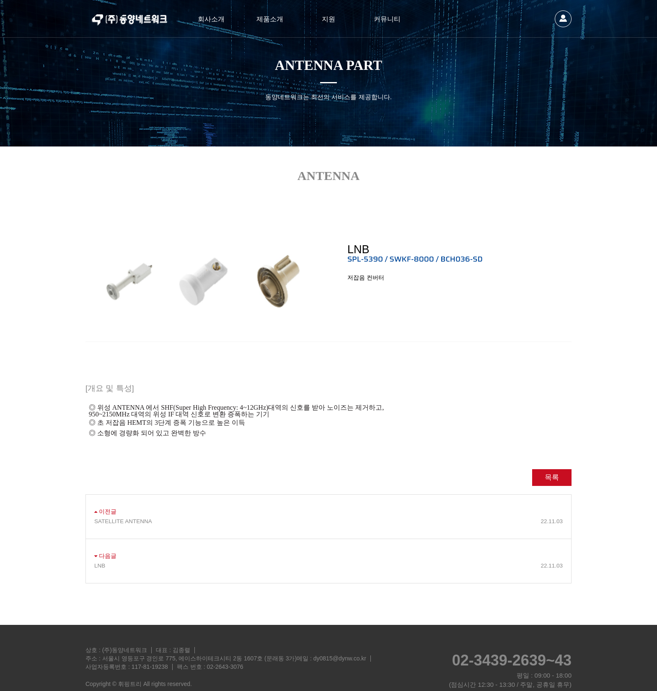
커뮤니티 (387, 19)
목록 (552, 458)
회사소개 (211, 19)
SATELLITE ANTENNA (328, 502)
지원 (328, 19)
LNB (328, 546)
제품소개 (269, 19)
